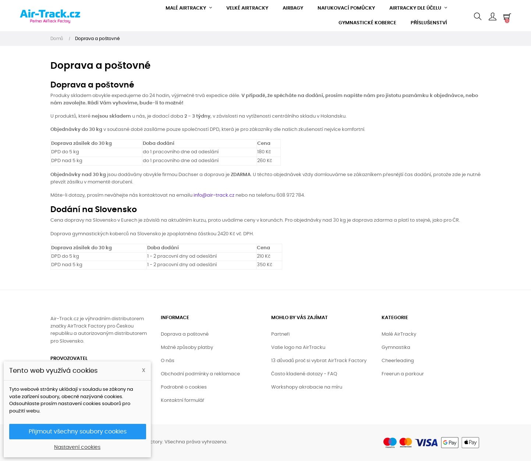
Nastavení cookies (77, 447)
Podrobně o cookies (184, 387)
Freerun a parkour (403, 374)
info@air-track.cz (214, 195)
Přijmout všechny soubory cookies (78, 432)
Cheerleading (398, 360)
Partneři (280, 334)
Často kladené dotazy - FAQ (304, 374)
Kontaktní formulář (182, 400)
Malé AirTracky (399, 334)
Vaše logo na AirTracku (298, 347)
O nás (167, 360)
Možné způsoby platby (187, 347)
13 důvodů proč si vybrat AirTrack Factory (319, 360)
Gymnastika (396, 347)
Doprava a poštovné (185, 334)
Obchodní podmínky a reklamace (200, 374)
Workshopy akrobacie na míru (306, 387)
